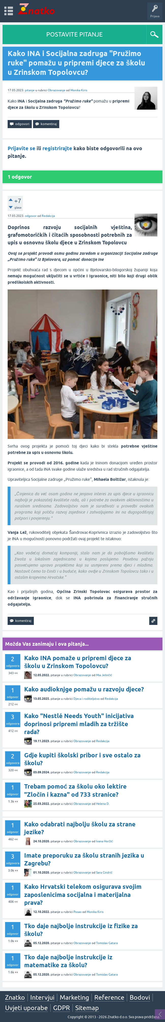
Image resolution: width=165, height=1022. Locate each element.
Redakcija (48, 216)
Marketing (74, 997)
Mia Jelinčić (104, 675)
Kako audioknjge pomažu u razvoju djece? (84, 689)
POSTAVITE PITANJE (74, 34)
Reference (109, 997)
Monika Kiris (78, 90)
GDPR (61, 1007)
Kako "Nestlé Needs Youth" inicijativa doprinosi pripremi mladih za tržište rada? (79, 723)
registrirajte (57, 148)
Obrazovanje (56, 90)
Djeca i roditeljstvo (86, 699)
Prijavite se (21, 148)
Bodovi (140, 997)
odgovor (31, 216)
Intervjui (42, 997)
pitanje (30, 90)
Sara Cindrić (104, 872)
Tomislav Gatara (107, 943)
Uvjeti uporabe (26, 1007)
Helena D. (103, 804)
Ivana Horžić (104, 841)
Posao (77, 912)
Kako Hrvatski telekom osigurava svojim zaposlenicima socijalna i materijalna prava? (83, 894)
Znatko (15, 997)
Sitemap (87, 1007)
